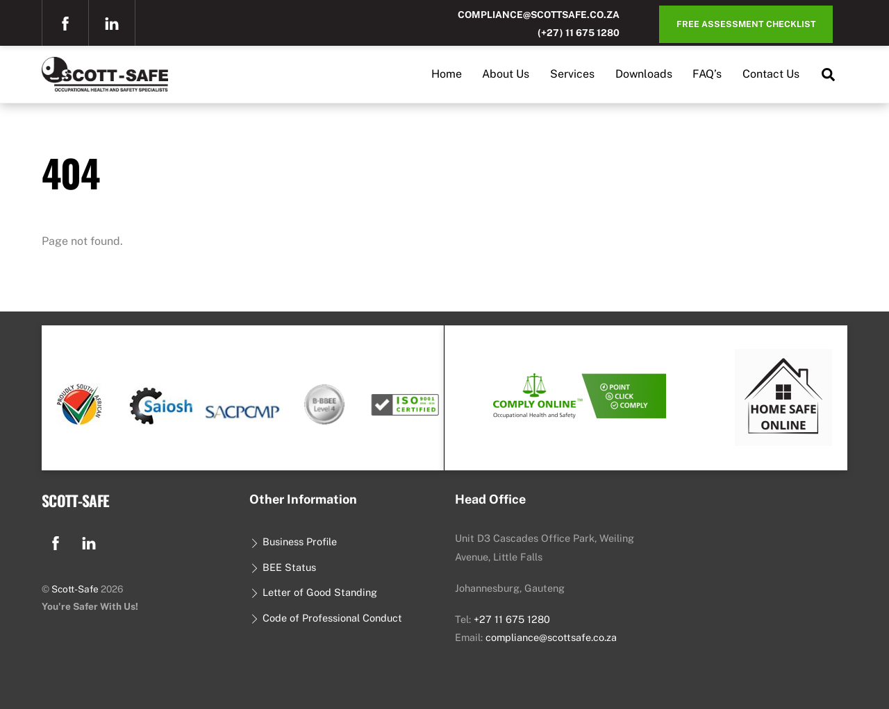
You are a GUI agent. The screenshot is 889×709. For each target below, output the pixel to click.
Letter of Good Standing (312, 592)
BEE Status (282, 567)
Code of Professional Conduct (325, 618)
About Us (505, 73)
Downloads (643, 73)
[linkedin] (112, 22)
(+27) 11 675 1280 (579, 32)
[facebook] (65, 22)
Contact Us (770, 73)
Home (446, 73)
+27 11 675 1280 (512, 619)
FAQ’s (707, 73)
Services (572, 73)
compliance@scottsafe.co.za (539, 14)
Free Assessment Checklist (746, 24)
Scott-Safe (75, 589)
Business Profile (292, 541)
